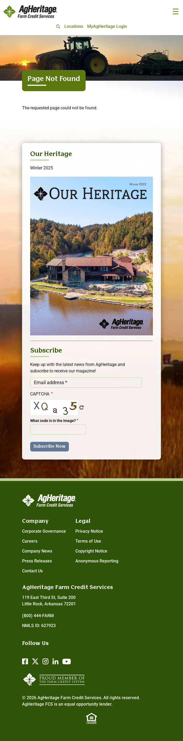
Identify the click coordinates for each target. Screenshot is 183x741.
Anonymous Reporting (96, 561)
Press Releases (37, 561)
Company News (37, 551)
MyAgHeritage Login (107, 26)
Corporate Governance (44, 531)
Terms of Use (88, 541)
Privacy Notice (89, 531)
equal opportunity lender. (88, 704)
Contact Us (32, 570)
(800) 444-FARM (38, 615)
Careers (29, 541)
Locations (73, 26)
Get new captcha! (81, 407)
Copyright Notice (91, 551)
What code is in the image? (53, 420)
